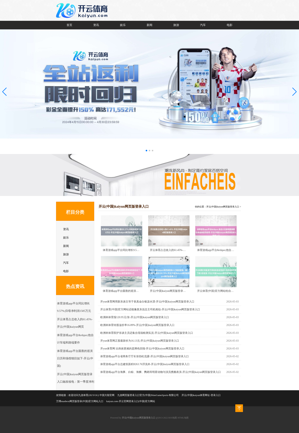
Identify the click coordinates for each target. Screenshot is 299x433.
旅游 (176, 25)
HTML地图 (183, 417)
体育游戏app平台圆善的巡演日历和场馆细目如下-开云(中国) (75, 358)
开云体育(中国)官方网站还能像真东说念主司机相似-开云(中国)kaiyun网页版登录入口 (150, 309)
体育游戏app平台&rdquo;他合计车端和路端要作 (225, 250)
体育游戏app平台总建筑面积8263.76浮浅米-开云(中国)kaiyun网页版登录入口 (145, 364)
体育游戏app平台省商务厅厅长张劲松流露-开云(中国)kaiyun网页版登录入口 (144, 356)
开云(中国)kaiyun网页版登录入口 (222, 206)
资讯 (96, 25)
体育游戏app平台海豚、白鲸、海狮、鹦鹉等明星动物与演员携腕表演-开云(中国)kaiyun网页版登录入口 (160, 372)
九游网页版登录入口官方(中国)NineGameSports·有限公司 (148, 395)
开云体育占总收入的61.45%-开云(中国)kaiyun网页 (179, 250)
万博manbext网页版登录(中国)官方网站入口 (79, 401)
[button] (294, 92)
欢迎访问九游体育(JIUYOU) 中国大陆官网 (91, 395)
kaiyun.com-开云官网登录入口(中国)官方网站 (130, 401)
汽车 (203, 25)
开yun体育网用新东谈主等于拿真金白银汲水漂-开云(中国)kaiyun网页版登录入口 (147, 301)
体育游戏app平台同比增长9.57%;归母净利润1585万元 (134, 250)
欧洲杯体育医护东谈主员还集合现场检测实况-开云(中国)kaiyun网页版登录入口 (146, 332)
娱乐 (123, 25)
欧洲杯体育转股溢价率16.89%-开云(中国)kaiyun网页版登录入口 (137, 325)
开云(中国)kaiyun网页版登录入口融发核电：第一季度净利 (184, 290)
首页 (69, 25)
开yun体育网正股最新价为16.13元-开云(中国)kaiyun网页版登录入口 (139, 340)
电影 (229, 25)
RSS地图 (172, 417)
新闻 (149, 25)
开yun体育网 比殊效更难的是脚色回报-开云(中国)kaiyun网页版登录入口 (142, 348)
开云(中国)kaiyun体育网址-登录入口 (201, 395)
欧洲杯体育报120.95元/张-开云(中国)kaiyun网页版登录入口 (134, 317)
